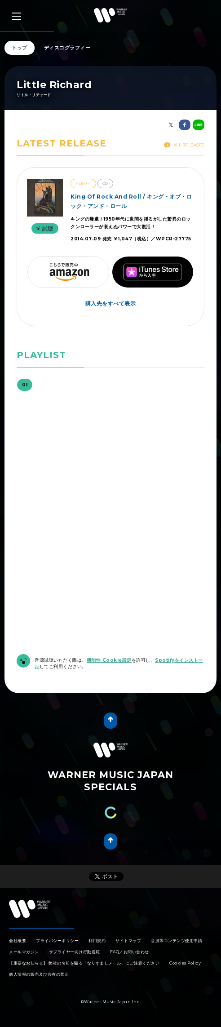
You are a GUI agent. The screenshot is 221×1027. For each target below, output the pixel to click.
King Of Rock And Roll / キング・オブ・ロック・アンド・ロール (131, 201)
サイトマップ (128, 940)
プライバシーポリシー (57, 940)
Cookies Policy (185, 963)
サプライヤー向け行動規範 (74, 951)
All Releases (184, 144)
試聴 (43, 228)
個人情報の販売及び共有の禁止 (39, 974)
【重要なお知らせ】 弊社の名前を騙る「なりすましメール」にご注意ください (84, 963)
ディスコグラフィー (67, 47)
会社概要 (17, 940)
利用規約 (97, 940)
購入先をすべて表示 (110, 303)
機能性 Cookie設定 (109, 660)
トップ (19, 47)
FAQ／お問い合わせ (129, 951)
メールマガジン (24, 951)
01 (24, 385)
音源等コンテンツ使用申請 (176, 940)
